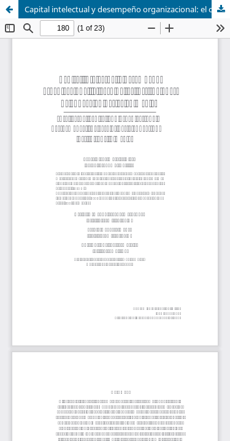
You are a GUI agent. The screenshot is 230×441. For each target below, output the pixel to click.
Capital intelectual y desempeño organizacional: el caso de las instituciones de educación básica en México (127, 9)
